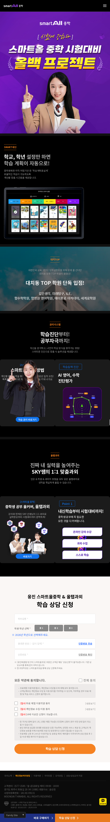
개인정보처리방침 (22, 776)
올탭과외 (55, 455)
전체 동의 (89, 680)
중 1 (41, 627)
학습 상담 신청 (55, 748)
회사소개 (8, 776)
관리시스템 (55, 324)
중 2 (56, 627)
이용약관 (37, 776)
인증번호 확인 (85, 654)
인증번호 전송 (85, 643)
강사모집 (59, 776)
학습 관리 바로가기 (27, 419)
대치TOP (55, 259)
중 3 (70, 627)
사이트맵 (48, 776)
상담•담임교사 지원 (74, 776)
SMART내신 (10, 147)
